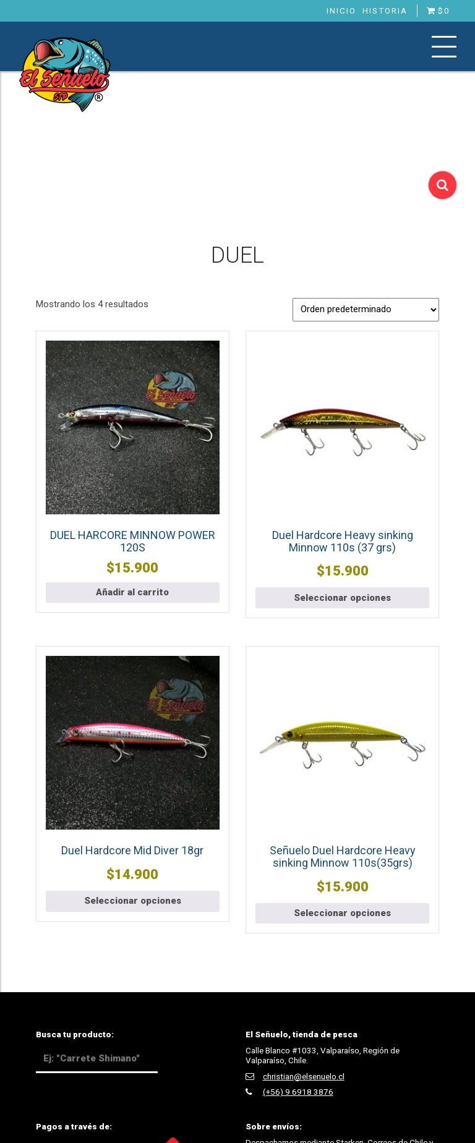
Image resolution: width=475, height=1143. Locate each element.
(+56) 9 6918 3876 (298, 1092)
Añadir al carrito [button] (132, 592)
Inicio (341, 10)
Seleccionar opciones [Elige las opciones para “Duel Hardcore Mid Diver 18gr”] (132, 900)
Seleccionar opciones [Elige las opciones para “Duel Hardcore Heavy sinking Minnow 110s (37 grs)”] (342, 597)
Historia (385, 10)
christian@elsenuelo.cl (303, 1076)
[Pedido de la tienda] (366, 309)
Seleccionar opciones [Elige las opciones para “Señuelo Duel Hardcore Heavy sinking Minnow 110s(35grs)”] (342, 913)
